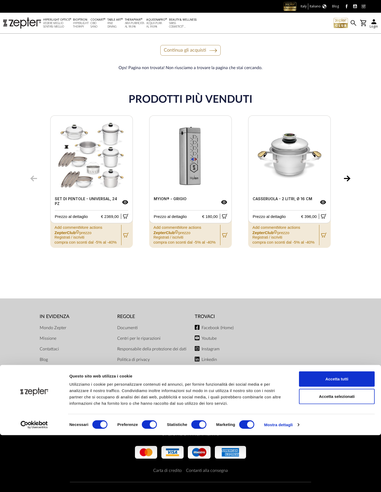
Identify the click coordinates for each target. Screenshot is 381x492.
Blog (44, 360)
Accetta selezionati (337, 453)
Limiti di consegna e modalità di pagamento (146, 374)
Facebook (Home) (218, 328)
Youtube (209, 339)
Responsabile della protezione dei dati (151, 350)
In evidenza (54, 317)
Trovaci (205, 317)
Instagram (211, 350)
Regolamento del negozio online (146, 398)
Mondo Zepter (53, 328)
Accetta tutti (336, 435)
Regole (126, 317)
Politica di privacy (133, 360)
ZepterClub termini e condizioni (146, 388)
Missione (48, 339)
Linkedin (209, 360)
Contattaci (49, 350)
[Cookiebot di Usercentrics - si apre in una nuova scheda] (34, 482)
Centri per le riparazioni (139, 339)
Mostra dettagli (278, 481)
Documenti (127, 328)
